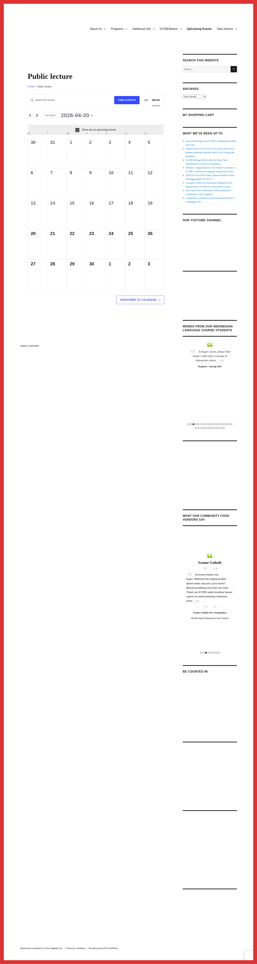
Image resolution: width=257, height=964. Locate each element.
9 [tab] (208, 424)
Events (31, 86)
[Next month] (37, 115)
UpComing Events (199, 28)
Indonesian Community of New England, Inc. (41, 948)
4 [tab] (196, 424)
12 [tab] (216, 424)
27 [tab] (216, 428)
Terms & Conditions (75, 948)
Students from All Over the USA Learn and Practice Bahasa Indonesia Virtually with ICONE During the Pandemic (210, 152)
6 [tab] (201, 424)
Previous (184, 385)
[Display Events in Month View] (156, 100)
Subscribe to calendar (138, 299)
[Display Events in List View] (146, 100)
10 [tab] (211, 424)
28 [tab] (219, 428)
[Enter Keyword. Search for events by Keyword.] (71, 100)
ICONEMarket (169, 28)
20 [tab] (198, 428)
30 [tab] (224, 428)
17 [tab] (229, 424)
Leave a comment (29, 345)
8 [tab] (206, 424)
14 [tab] (221, 424)
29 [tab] (221, 428)
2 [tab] (191, 424)
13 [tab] (219, 424)
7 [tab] (203, 424)
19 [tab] (196, 428)
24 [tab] (208, 428)
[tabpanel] (209, 370)
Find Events (127, 100)
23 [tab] (206, 428)
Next (235, 385)
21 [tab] (201, 428)
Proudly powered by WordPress (103, 948)
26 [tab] (214, 428)
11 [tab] (214, 424)
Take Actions (225, 28)
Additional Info (141, 28)
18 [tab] (231, 424)
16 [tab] (226, 424)
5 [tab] (198, 424)
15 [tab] (224, 424)
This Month (50, 115)
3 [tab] (193, 424)
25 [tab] (211, 428)
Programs (117, 28)
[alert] (96, 130)
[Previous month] (30, 115)
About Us (96, 28)
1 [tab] (188, 424)
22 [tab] (203, 428)
